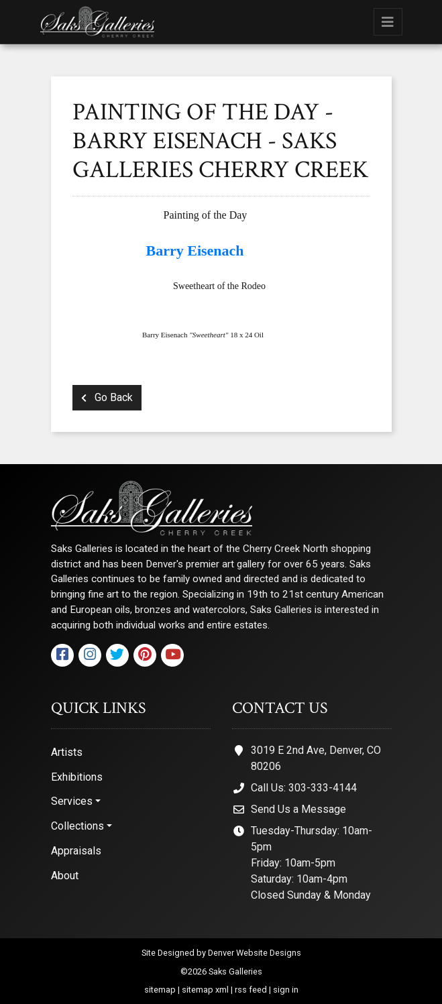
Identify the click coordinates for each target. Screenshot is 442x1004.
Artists (66, 752)
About (64, 875)
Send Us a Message (298, 809)
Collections (77, 826)
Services (72, 801)
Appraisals (76, 850)
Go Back (107, 397)
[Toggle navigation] (388, 22)
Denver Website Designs (254, 953)
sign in (285, 990)
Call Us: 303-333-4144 (304, 787)
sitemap (160, 990)
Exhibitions (77, 777)
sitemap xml (205, 990)
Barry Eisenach (193, 250)
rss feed (251, 990)
